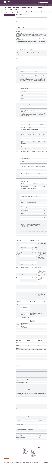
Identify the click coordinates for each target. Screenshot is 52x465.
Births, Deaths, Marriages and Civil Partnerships (25, 448)
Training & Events (33, 454)
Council (7, 11)
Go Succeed (32, 456)
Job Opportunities (27, 462)
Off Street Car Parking (25, 451)
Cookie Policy (31, 462)
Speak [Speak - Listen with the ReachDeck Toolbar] (6, 458)
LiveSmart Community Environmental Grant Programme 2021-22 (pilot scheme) (13, 12)
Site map (5, 462)
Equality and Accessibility (22, 462)
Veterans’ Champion (33, 455)
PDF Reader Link (36, 462)
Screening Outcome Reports (22, 11)
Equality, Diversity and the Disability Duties (13, 11)
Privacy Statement (11, 462)
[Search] (42, 2)
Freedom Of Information (16, 462)
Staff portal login (46, 462)
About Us (24, 452)
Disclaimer (8, 462)
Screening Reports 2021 (29, 11)
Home (4, 11)
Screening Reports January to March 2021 (37, 11)
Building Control (33, 453)
